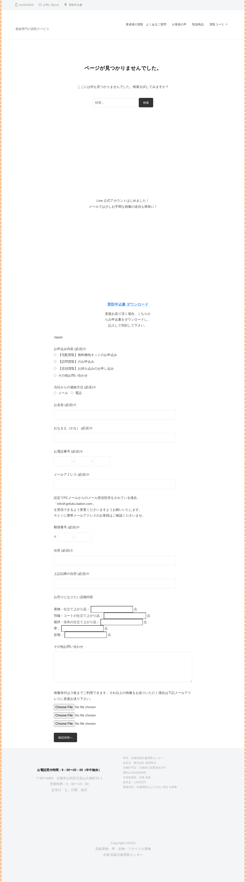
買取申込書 (75, 4)
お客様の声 (179, 24)
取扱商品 (198, 24)
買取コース (216, 24)
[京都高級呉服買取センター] (69, 813)
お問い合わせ (51, 4)
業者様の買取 (134, 24)
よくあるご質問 (156, 24)
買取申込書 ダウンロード (127, 304)
